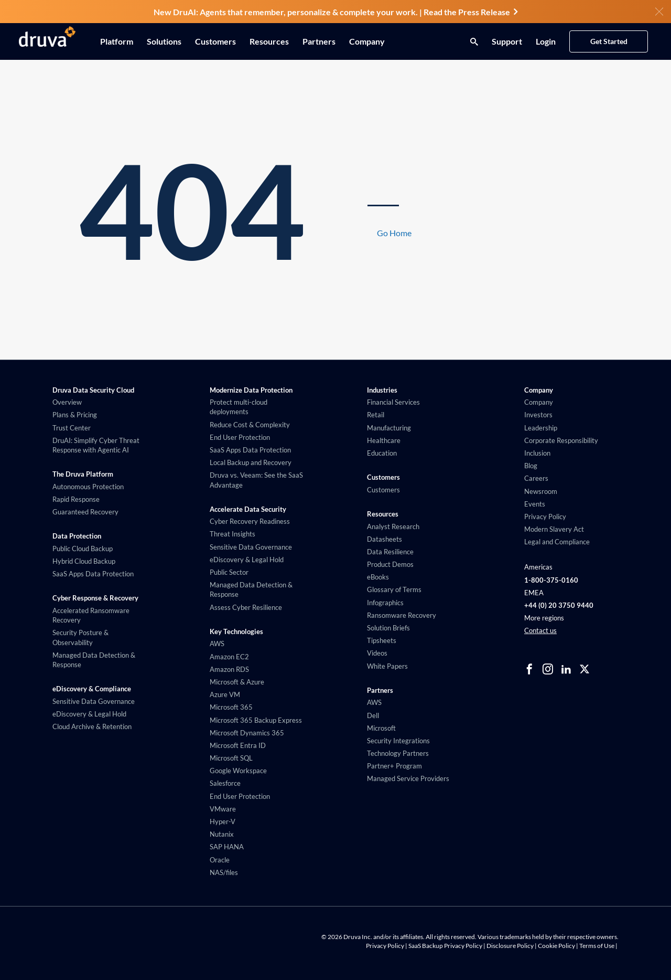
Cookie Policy (556, 946)
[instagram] (548, 669)
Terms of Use (596, 946)
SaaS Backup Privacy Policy (445, 946)
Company (367, 41)
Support (507, 41)
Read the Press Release (470, 12)
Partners (319, 41)
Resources (269, 41)
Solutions (164, 41)
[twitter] (584, 669)
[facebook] (529, 669)
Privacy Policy (385, 946)
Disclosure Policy (510, 946)
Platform (116, 41)
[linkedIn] (566, 669)
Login (546, 41)
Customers (215, 41)
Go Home (394, 233)
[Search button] (471, 41)
